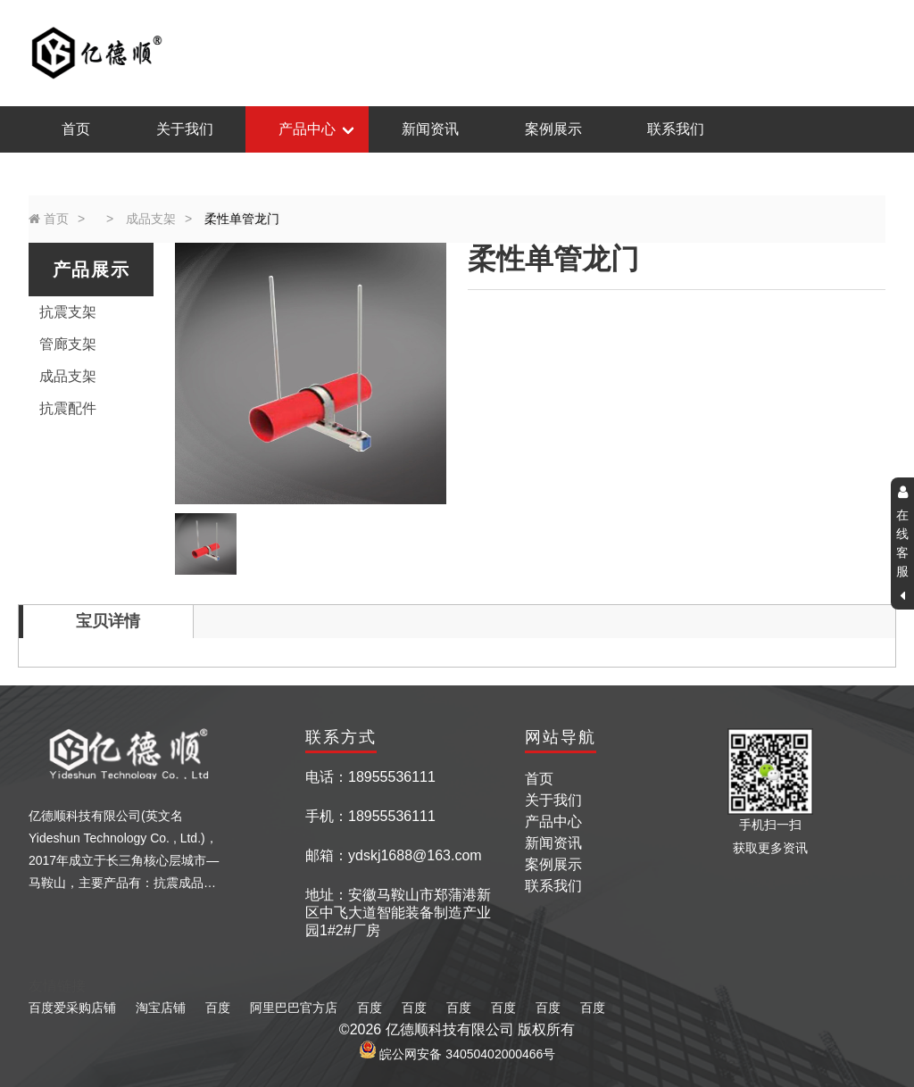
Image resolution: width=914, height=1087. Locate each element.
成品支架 (151, 219)
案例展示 (553, 129)
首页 (76, 129)
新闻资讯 (430, 129)
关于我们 (184, 129)
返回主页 (857, 52)
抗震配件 (67, 408)
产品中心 (307, 129)
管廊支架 (67, 344)
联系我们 (675, 129)
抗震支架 (67, 311)
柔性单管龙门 (241, 219)
